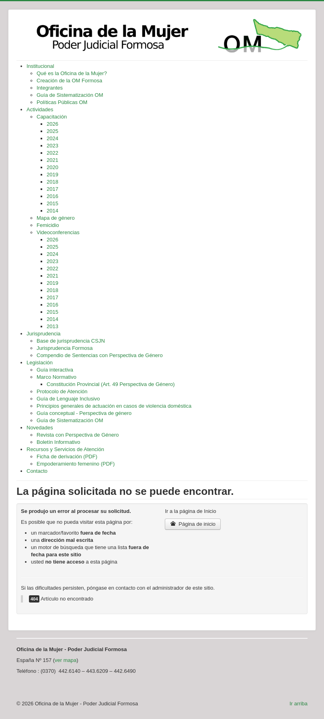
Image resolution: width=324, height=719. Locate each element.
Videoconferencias (58, 232)
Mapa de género (56, 218)
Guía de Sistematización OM (70, 95)
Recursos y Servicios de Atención (65, 449)
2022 (52, 153)
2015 (52, 203)
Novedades (40, 428)
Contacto (37, 471)
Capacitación (52, 117)
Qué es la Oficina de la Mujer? (72, 73)
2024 (52, 138)
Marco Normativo (56, 377)
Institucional (40, 66)
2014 (52, 211)
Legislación (40, 363)
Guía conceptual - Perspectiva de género (84, 413)
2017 (52, 189)
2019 (52, 175)
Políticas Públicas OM (62, 102)
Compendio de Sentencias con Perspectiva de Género (100, 355)
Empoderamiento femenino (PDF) (76, 464)
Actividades (40, 109)
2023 (52, 146)
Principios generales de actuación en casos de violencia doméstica (114, 406)
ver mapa (65, 660)
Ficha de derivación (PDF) (67, 456)
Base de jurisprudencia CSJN (71, 341)
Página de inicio (192, 524)
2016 (52, 196)
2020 (52, 167)
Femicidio (48, 225)
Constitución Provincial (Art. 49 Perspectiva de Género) (111, 384)
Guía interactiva (55, 370)
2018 (52, 182)
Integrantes (50, 88)
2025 (52, 131)
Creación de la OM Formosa (69, 81)
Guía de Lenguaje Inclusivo (68, 399)
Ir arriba (298, 704)
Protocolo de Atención (62, 391)
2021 (52, 160)
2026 (52, 124)
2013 (52, 326)
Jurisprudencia (44, 334)
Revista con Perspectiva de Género (78, 435)
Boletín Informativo (58, 442)
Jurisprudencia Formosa (64, 348)
